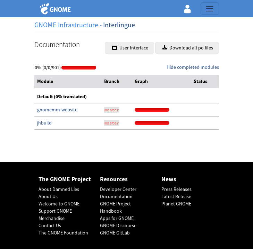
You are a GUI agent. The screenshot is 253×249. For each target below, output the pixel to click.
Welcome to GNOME (59, 204)
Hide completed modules (193, 67)
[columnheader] (67, 81)
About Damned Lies (59, 189)
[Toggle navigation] (210, 8)
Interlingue (119, 24)
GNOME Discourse (118, 225)
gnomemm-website (57, 110)
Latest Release (176, 196)
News (168, 179)
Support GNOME (55, 211)
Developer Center (118, 189)
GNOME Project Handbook (115, 207)
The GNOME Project (65, 179)
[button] (187, 8)
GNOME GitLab (115, 233)
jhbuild (44, 123)
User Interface (130, 48)
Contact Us (50, 225)
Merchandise (52, 218)
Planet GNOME (176, 204)
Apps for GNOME (117, 218)
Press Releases (176, 189)
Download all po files (187, 48)
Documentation (116, 196)
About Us (48, 196)
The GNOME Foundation (63, 233)
